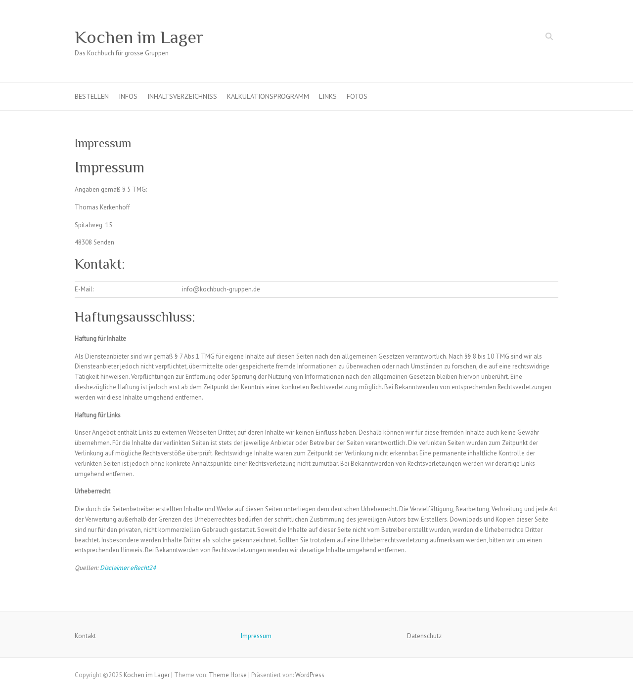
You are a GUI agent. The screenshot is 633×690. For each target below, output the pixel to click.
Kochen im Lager (139, 37)
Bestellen (92, 96)
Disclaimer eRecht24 (128, 568)
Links (328, 96)
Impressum (256, 636)
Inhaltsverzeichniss (182, 96)
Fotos (357, 96)
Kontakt (85, 636)
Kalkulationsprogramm (268, 96)
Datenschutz (424, 636)
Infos (128, 96)
